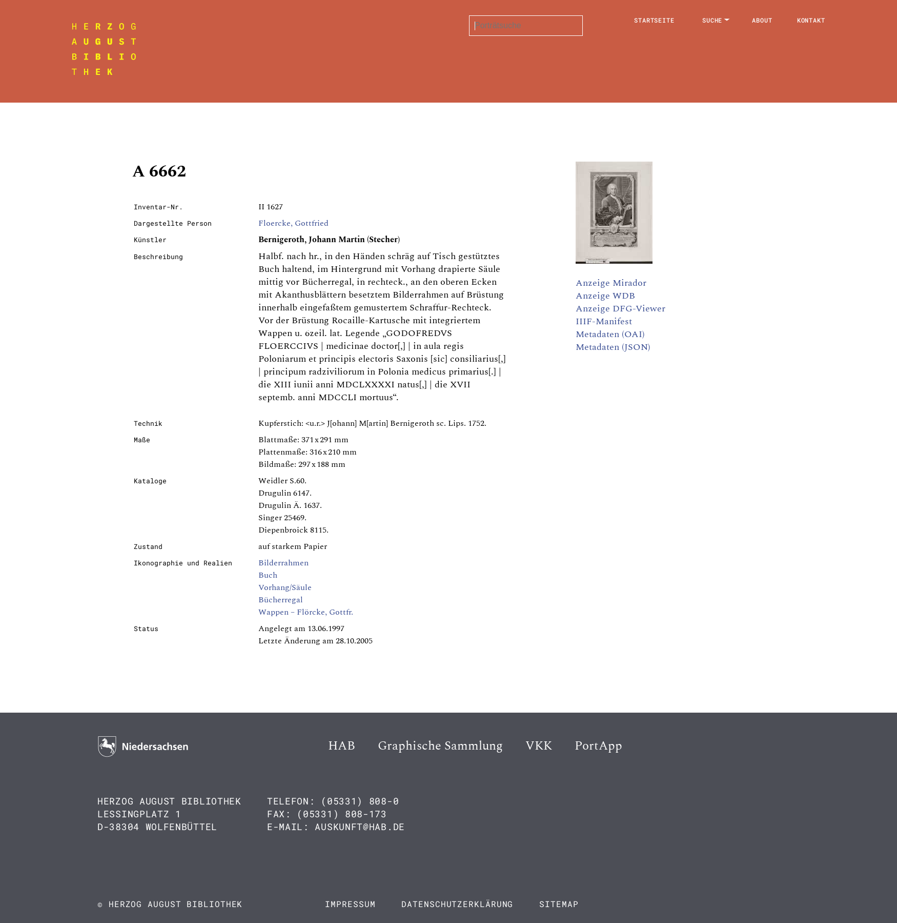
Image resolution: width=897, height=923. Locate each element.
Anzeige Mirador (611, 283)
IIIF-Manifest (604, 321)
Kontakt (811, 20)
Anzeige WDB (605, 296)
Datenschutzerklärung (457, 903)
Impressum (350, 903)
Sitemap (558, 903)
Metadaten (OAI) (610, 334)
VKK (538, 746)
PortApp (598, 746)
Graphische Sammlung (440, 746)
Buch (267, 575)
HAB (341, 746)
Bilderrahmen (283, 563)
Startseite (654, 20)
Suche (712, 20)
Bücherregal (280, 600)
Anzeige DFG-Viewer (620, 309)
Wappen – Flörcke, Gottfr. (305, 612)
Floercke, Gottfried (293, 223)
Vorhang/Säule (285, 587)
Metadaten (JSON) (613, 347)
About (762, 20)
